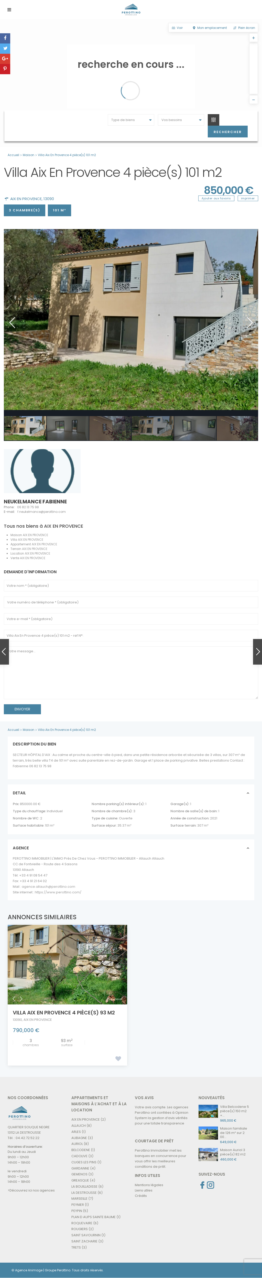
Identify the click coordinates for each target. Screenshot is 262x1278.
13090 (48, 198)
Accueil (13, 155)
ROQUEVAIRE (81, 1223)
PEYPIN (76, 1210)
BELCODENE (80, 1149)
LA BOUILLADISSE (84, 1186)
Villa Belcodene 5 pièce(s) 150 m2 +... (234, 1111)
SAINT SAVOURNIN (86, 1235)
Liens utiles (143, 1190)
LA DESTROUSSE (84, 1192)
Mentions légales (149, 1185)
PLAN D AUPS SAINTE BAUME (93, 1217)
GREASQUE (80, 1180)
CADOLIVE (79, 1156)
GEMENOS (79, 1174)
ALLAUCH (78, 1125)
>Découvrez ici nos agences (31, 1190)
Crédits (141, 1195)
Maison (28, 155)
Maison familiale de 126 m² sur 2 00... (233, 1133)
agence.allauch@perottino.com (48, 886)
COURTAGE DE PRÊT (154, 1141)
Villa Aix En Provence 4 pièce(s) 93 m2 (64, 1012)
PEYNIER (77, 1204)
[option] (131, 319)
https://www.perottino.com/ (58, 892)
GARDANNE (80, 1168)
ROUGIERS (79, 1229)
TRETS (76, 1247)
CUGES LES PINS (83, 1162)
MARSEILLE (79, 1198)
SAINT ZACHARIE (84, 1241)
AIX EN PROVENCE (26, 198)
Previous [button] (11, 322)
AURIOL (77, 1143)
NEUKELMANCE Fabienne (35, 501)
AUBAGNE (79, 1137)
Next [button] (249, 322)
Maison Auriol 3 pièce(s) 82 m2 (233, 1152)
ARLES (76, 1131)
